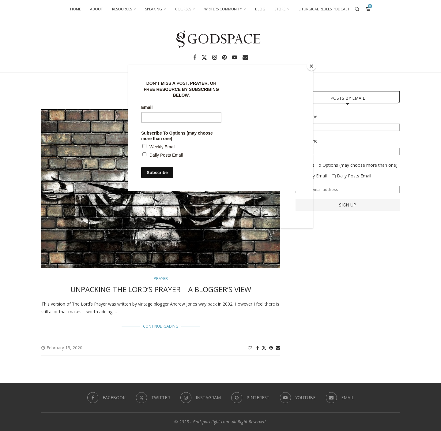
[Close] (311, 66)
